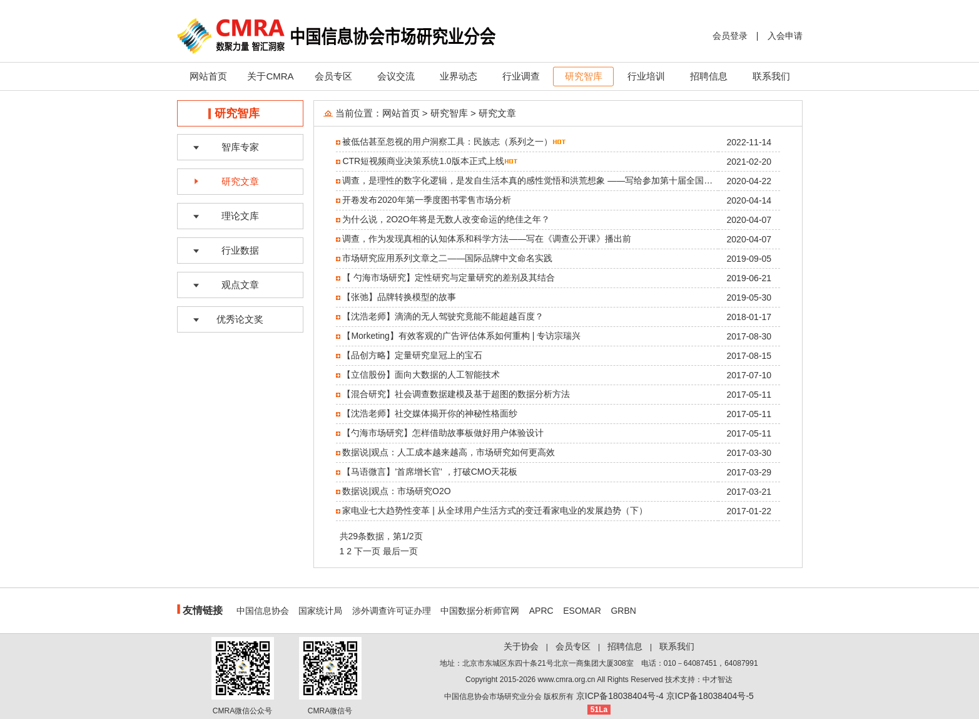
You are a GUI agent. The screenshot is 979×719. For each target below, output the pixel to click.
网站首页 (208, 76)
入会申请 (785, 36)
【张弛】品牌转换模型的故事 (399, 297)
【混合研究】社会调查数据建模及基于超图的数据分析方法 (456, 394)
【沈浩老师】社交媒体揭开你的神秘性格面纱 (429, 413)
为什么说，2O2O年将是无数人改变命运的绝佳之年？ (445, 219)
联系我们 (771, 76)
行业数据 (240, 250)
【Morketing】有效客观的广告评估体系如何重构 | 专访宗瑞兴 (461, 336)
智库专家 (240, 147)
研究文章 (240, 181)
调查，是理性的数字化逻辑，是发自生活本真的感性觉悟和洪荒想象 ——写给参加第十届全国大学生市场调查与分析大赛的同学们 (593, 180)
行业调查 (521, 76)
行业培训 (646, 76)
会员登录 (730, 36)
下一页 (367, 551)
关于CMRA (270, 76)
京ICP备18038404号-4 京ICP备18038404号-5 (665, 696)
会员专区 (333, 76)
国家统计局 (320, 611)
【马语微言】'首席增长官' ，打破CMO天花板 (429, 472)
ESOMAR (582, 611)
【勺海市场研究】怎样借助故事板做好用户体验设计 (443, 433)
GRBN (623, 611)
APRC (541, 611)
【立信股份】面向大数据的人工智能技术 (421, 375)
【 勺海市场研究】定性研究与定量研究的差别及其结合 (448, 277)
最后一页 (400, 551)
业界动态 (458, 76)
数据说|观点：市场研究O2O (396, 491)
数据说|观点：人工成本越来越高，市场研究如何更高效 (448, 452)
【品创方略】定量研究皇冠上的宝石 (412, 355)
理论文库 (240, 215)
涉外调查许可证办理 (391, 611)
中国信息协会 (262, 611)
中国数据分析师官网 (479, 611)
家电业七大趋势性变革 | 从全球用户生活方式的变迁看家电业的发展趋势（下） (494, 510)
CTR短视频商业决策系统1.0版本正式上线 (423, 161)
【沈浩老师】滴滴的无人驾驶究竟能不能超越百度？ (443, 316)
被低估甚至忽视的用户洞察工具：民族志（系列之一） (447, 142)
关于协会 (521, 646)
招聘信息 (709, 76)
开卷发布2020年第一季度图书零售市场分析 (426, 200)
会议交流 (396, 76)
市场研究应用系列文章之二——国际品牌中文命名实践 (447, 258)
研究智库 (583, 76)
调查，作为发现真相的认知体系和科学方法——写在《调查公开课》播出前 (486, 239)
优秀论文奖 (239, 319)
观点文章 (240, 284)
